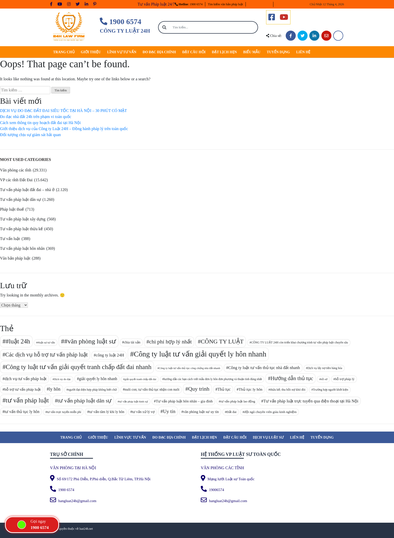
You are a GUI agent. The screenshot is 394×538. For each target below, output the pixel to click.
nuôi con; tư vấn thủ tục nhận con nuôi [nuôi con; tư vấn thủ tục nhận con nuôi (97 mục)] (152, 389)
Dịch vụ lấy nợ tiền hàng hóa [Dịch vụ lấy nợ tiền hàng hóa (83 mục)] (324, 368)
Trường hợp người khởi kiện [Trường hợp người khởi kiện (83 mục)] (330, 389)
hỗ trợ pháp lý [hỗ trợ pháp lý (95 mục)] (345, 379)
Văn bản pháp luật (15, 258)
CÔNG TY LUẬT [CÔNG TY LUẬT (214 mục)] (222, 341)
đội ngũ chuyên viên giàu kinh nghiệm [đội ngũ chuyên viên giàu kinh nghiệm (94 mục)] (270, 412)
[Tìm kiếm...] (214, 27)
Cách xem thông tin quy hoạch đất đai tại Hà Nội (40, 123)
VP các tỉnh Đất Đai (16, 180)
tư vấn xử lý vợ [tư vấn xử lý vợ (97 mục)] (143, 412)
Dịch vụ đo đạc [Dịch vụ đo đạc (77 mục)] (62, 379)
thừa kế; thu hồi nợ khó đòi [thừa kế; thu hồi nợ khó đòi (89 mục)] (288, 389)
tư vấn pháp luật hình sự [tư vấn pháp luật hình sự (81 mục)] (133, 401)
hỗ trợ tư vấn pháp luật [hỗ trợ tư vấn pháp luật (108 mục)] (23, 389)
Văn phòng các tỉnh (15, 170)
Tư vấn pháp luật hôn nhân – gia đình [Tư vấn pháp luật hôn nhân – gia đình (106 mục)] (184, 401)
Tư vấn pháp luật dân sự (20, 199)
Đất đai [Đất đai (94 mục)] (231, 412)
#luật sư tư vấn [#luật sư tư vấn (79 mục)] (46, 342)
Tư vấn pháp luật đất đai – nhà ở (27, 190)
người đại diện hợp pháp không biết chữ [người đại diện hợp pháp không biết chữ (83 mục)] (92, 389)
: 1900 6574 (189, 4)
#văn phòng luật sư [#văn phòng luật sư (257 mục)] (90, 341)
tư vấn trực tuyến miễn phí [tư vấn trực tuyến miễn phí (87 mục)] (64, 412)
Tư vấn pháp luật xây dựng (22, 219)
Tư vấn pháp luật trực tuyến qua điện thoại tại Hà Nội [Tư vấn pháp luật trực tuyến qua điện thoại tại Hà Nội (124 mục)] (310, 401)
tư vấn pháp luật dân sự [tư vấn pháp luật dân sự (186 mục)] (85, 400)
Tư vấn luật (10, 238)
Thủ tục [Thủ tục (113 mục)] (224, 389)
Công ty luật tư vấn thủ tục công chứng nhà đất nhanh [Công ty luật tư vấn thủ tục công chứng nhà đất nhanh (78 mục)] (189, 368)
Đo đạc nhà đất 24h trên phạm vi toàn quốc (35, 116)
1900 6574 (120, 21)
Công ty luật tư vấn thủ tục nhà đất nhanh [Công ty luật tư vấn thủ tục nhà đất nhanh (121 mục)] (264, 367)
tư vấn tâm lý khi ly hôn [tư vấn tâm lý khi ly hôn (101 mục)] (106, 412)
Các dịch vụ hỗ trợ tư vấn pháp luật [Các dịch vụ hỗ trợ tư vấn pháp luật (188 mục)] (46, 354)
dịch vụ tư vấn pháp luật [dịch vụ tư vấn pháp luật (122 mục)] (25, 378)
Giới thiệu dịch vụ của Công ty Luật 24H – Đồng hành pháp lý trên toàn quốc (64, 129)
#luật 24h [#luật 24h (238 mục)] (18, 341)
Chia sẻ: (274, 36)
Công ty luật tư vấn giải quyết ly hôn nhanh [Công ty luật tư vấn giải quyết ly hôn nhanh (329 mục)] (200, 354)
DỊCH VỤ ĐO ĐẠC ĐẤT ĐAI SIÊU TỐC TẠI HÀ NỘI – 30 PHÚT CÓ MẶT (63, 110)
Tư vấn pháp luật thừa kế (21, 229)
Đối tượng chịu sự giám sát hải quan (30, 135)
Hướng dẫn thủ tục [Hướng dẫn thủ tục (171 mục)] (292, 378)
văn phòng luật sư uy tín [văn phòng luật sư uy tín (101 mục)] (201, 412)
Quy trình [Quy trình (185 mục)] (199, 389)
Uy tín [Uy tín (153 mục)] (169, 411)
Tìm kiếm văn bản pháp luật (225, 4)
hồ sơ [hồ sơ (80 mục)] (324, 379)
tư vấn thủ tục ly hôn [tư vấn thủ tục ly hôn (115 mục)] (22, 411)
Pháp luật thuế (12, 209)
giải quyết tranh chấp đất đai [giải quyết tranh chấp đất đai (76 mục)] (140, 379)
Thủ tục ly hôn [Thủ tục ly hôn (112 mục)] (250, 389)
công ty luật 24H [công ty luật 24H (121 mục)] (110, 355)
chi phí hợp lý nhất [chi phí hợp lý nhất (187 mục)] (170, 341)
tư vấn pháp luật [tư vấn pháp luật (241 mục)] (27, 400)
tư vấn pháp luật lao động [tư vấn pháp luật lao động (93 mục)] (237, 401)
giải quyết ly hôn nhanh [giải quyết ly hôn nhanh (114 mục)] (98, 379)
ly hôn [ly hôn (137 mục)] (55, 389)
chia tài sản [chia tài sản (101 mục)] (132, 342)
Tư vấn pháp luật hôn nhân (22, 248)
